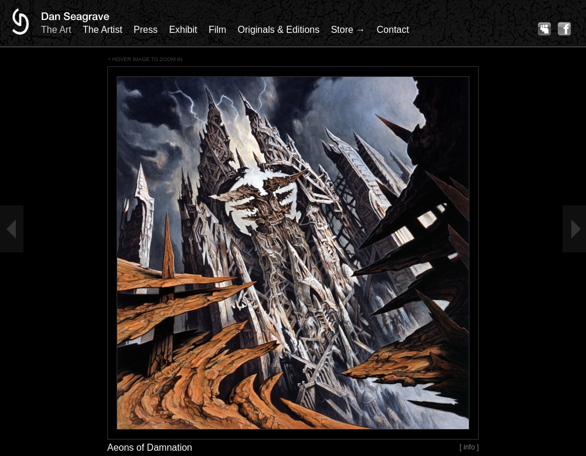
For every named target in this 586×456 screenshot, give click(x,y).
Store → (348, 30)
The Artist (102, 30)
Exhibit (183, 30)
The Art (56, 30)
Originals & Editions (279, 30)
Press (146, 30)
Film (217, 30)
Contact (393, 30)
